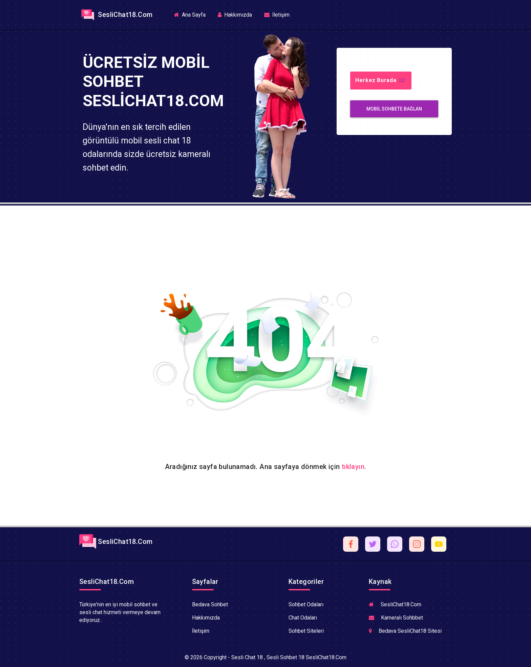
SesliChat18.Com (115, 14)
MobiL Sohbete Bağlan (394, 109)
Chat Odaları (303, 617)
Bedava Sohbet (210, 604)
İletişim (277, 15)
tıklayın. (354, 467)
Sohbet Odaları (306, 604)
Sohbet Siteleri (306, 631)
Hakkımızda (235, 15)
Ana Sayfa (192, 14)
